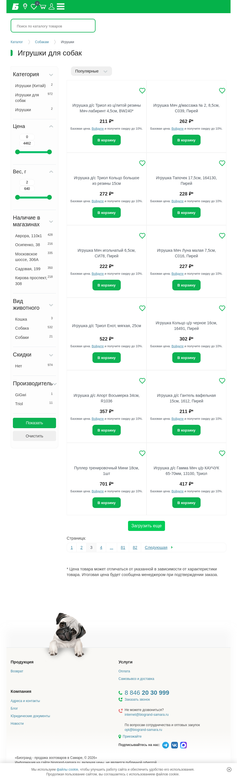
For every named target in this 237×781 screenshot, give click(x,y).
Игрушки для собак (34, 97)
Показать (34, 423)
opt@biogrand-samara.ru (143, 730)
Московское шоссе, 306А (34, 256)
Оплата (124, 671)
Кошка (34, 318)
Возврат (17, 671)
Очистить (34, 436)
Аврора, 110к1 (34, 235)
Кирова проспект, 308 (34, 280)
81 (123, 547)
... (111, 547)
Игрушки (34, 109)
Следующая (156, 547)
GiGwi (34, 394)
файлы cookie (67, 769)
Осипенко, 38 (34, 244)
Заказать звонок (137, 699)
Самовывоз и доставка (136, 679)
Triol (34, 403)
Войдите (98, 128)
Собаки (34, 337)
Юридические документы (30, 716)
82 (135, 547)
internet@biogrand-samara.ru (147, 715)
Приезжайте (132, 736)
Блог (14, 708)
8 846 (147, 692)
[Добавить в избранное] (142, 90)
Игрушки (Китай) (34, 85)
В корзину (106, 140)
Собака (34, 327)
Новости (17, 724)
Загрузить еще (146, 525)
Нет (34, 365)
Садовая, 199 (34, 268)
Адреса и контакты (25, 701)
